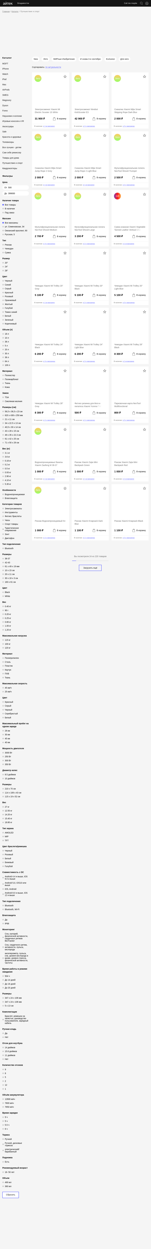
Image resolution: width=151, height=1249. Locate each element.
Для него (124, 59)
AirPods (6, 90)
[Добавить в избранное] (65, 76)
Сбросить (10, 1195)
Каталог (15, 11)
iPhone (5, 69)
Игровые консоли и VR (13, 121)
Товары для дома (10, 158)
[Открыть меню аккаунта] (146, 3)
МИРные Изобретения (64, 59)
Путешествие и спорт (30, 11)
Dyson (5, 105)
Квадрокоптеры (9, 168)
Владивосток (23, 3)
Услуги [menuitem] (59, 3)
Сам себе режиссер (11, 152)
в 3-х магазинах (129, 126)
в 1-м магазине (49, 126)
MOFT (5, 63)
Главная (6, 11)
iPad (4, 79)
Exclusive (110, 59)
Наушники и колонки (12, 116)
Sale (4, 131)
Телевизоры (8, 142)
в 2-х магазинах (89, 126)
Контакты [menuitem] (89, 3)
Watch (5, 74)
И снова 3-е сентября (90, 59)
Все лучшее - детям (11, 147)
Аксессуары (8, 126)
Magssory (6, 100)
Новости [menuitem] (78, 3)
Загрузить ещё (90, 568)
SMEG (5, 95)
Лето (45, 59)
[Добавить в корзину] (59, 118)
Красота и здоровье (11, 137)
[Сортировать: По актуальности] (46, 67)
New (36, 59)
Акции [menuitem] (68, 3)
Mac (4, 84)
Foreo (5, 110)
